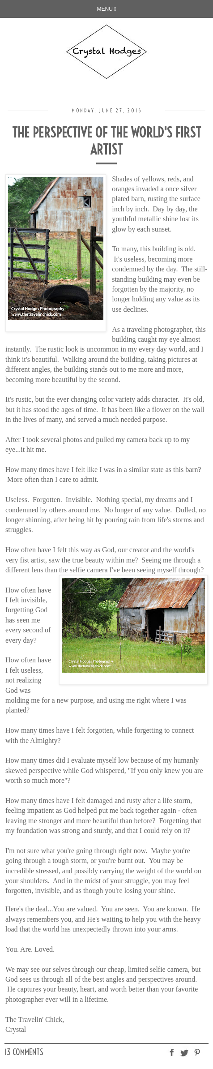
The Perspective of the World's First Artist (106, 141)
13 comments (23, 1052)
